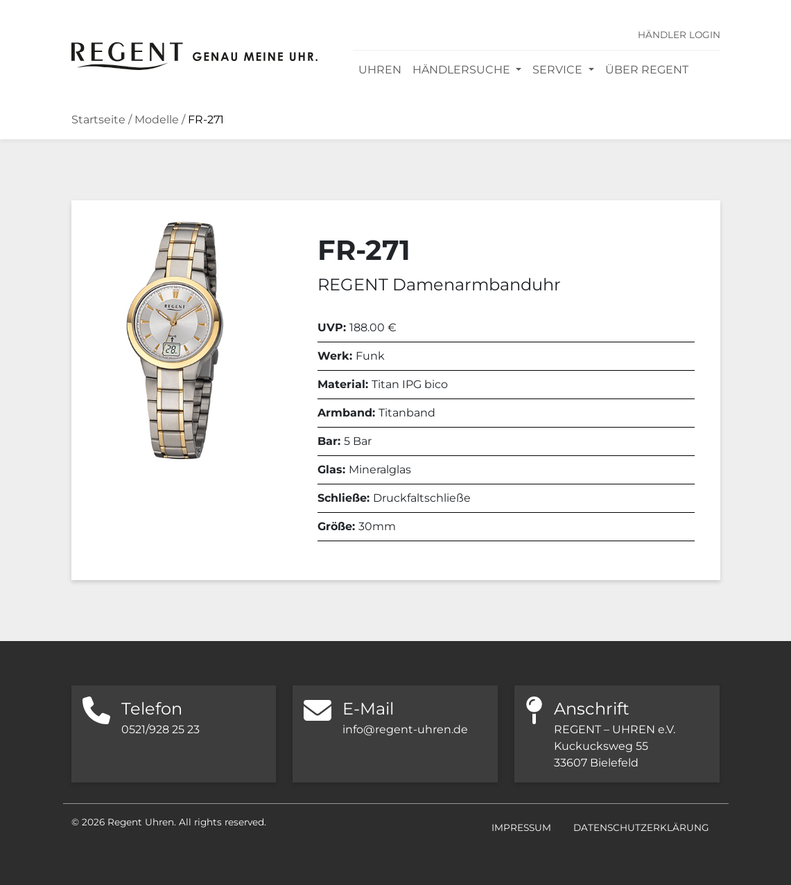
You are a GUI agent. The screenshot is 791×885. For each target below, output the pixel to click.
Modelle (156, 119)
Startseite (98, 119)
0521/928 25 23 (160, 729)
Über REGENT (646, 69)
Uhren (379, 69)
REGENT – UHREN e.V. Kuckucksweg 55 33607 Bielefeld (614, 746)
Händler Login (679, 34)
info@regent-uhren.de (405, 729)
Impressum (521, 827)
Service (558, 69)
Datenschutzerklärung (641, 827)
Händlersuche (462, 69)
